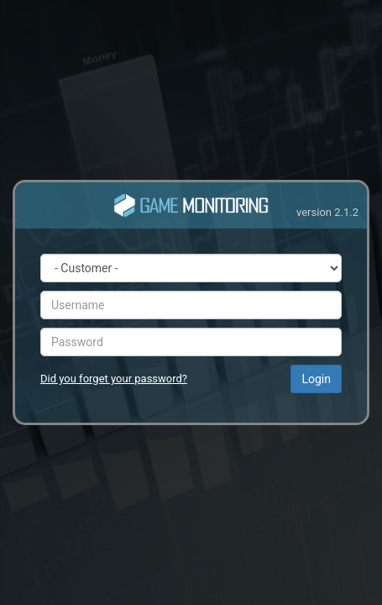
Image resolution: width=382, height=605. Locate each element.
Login (316, 379)
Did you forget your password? (113, 378)
